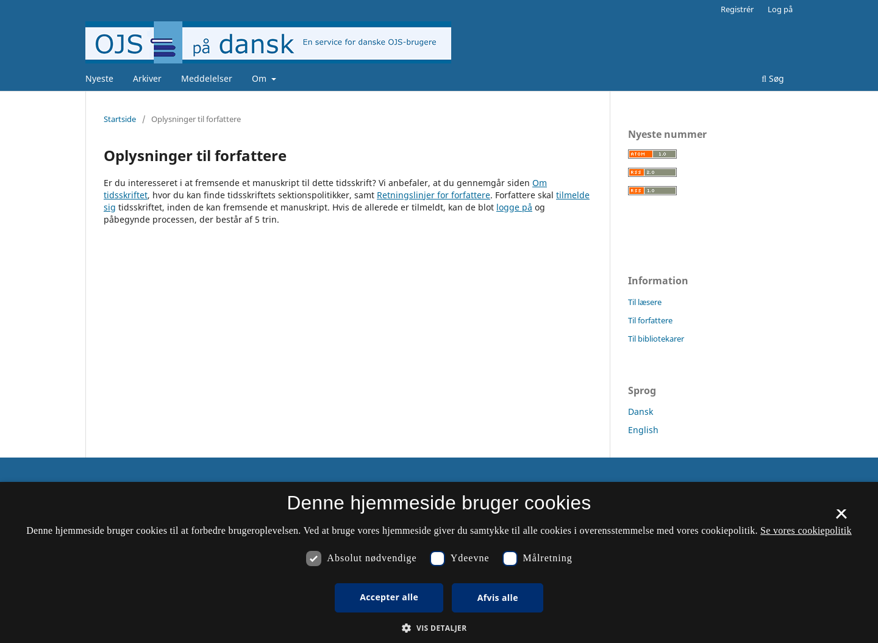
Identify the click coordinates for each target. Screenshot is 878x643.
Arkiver (147, 78)
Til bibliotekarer (656, 338)
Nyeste (99, 78)
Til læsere (645, 301)
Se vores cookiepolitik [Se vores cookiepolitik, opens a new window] (806, 530)
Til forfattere (650, 320)
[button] (438, 628)
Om (260, 78)
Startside (120, 118)
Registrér (737, 9)
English (643, 430)
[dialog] (439, 562)
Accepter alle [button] (389, 597)
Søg (773, 78)
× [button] (841, 517)
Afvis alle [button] (497, 597)
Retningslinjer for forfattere (433, 195)
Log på (780, 9)
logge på (514, 207)
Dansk (640, 411)
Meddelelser (206, 78)
